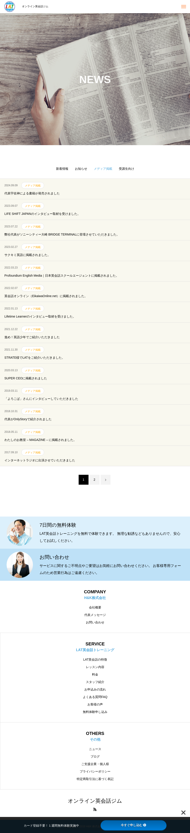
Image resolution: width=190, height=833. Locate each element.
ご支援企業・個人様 (95, 763)
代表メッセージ (95, 614)
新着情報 (62, 168)
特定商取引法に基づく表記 (95, 778)
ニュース (95, 749)
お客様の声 (95, 704)
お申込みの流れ (95, 689)
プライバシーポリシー (95, 771)
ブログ (95, 756)
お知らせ (81, 168)
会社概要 (95, 607)
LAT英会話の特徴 (95, 659)
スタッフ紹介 (95, 681)
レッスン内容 (95, 667)
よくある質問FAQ (95, 696)
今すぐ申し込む (133, 825)
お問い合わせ (95, 622)
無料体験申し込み (95, 711)
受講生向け (126, 168)
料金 (95, 674)
